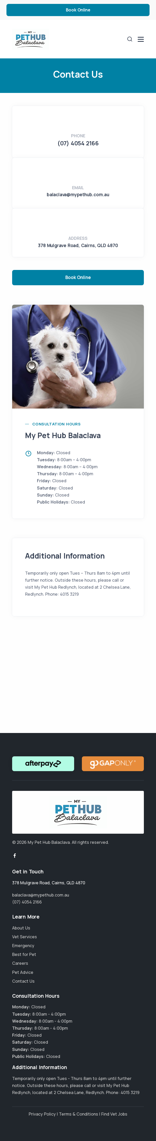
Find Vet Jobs (114, 1114)
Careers (20, 963)
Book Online (78, 10)
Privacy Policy (42, 1114)
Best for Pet (24, 954)
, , (78, 245)
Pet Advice (22, 972)
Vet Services (24, 937)
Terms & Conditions (78, 1114)
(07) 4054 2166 (78, 143)
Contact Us (23, 981)
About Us (21, 928)
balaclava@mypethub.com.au (78, 195)
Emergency (23, 945)
